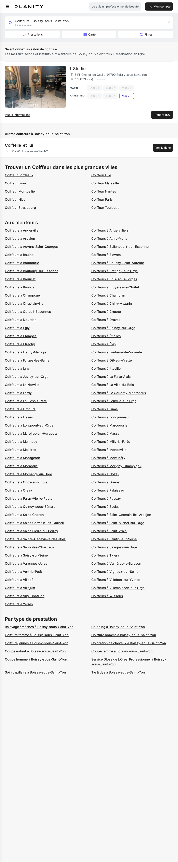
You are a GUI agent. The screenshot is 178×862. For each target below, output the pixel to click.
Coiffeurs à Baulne (19, 255)
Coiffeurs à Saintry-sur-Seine (114, 539)
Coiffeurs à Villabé (19, 580)
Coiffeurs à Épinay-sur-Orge (113, 328)
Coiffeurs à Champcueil (23, 295)
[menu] (7, 6)
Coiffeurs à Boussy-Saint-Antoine (117, 263)
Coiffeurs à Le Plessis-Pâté (26, 401)
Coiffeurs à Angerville (21, 230)
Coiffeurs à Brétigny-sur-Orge (114, 271)
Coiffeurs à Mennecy (21, 442)
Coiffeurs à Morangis (21, 466)
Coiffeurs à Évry (103, 344)
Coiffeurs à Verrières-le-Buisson (116, 563)
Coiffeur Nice (15, 199)
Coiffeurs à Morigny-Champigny (116, 466)
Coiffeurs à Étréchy (20, 344)
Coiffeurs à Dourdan (21, 320)
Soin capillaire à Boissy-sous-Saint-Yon (35, 672)
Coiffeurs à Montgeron (22, 458)
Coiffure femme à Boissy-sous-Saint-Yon (37, 635)
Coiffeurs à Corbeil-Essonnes (28, 312)
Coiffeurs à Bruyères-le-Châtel (115, 287)
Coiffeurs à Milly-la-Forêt (110, 442)
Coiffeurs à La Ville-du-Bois (112, 385)
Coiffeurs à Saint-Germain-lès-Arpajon (121, 515)
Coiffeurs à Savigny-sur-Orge (114, 547)
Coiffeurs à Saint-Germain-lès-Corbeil (34, 523)
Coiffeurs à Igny (17, 368)
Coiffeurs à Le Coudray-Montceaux (118, 393)
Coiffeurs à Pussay (106, 498)
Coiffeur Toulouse (105, 208)
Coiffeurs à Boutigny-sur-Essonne (31, 271)
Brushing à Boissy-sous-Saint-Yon (118, 627)
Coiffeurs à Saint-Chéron (24, 515)
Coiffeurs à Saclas (105, 507)
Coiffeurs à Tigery (105, 555)
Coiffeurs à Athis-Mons (109, 238)
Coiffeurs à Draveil (105, 320)
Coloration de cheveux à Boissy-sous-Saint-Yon (128, 643)
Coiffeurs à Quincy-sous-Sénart (30, 507)
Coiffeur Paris (102, 199)
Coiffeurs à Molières (20, 450)
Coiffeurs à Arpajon (20, 238)
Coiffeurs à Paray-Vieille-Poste (28, 498)
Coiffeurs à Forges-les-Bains (27, 360)
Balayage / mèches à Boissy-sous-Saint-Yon (39, 627)
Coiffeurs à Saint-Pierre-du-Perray (31, 531)
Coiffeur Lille (101, 175)
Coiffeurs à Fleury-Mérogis (25, 352)
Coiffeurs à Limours (20, 409)
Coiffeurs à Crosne (106, 312)
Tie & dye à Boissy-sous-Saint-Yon (118, 672)
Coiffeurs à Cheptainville (24, 303)
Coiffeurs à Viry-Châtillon (24, 596)
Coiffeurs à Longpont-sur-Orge (29, 425)
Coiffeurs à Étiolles (106, 336)
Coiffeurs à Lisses (19, 417)
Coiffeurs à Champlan (108, 295)
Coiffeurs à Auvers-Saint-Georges (31, 247)
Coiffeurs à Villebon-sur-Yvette (115, 580)
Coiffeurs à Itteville (106, 368)
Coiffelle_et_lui (19, 145)
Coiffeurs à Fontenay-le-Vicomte (116, 352)
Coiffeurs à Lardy (18, 393)
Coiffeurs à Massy (105, 433)
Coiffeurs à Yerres (19, 604)
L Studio (78, 68)
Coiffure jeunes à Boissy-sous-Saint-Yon (36, 643)
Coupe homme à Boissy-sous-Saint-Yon (36, 659)
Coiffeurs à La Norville (22, 385)
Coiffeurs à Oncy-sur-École (26, 482)
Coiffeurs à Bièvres (106, 255)
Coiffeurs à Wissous (107, 596)
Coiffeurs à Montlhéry (108, 458)
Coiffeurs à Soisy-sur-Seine (26, 555)
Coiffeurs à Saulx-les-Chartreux (30, 547)
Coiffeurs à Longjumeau (110, 417)
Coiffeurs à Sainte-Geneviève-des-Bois (35, 539)
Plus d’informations (17, 114)
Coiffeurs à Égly (17, 328)
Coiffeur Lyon (15, 183)
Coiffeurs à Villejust (20, 588)
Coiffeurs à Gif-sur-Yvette (111, 360)
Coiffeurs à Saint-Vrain (109, 531)
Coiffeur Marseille (105, 183)
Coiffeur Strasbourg (20, 208)
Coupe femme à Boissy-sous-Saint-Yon (122, 651)
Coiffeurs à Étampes (21, 336)
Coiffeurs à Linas (104, 409)
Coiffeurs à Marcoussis (109, 425)
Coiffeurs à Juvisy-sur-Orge (26, 377)
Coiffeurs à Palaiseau (107, 490)
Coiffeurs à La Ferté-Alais (111, 377)
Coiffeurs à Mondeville (108, 450)
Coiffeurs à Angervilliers (110, 230)
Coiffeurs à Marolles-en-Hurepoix (31, 433)
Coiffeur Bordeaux (19, 175)
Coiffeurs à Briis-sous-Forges (114, 279)
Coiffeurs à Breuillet (20, 279)
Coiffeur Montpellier (20, 191)
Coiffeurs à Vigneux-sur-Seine (114, 572)
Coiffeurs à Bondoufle (22, 263)
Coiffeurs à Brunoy (19, 287)
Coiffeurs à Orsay (18, 490)
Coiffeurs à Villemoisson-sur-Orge (118, 588)
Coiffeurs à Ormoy (105, 482)
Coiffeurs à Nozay (105, 474)
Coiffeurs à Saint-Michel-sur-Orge (117, 523)
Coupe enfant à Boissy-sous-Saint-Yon (35, 651)
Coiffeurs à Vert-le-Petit (23, 572)
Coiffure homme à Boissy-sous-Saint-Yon (123, 635)
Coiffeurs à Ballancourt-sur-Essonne (120, 247)
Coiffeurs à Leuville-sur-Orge (113, 401)
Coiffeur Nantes (103, 191)
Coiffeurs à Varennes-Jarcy (26, 563)
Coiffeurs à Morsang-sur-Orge (28, 474)
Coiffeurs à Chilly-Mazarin (111, 303)
